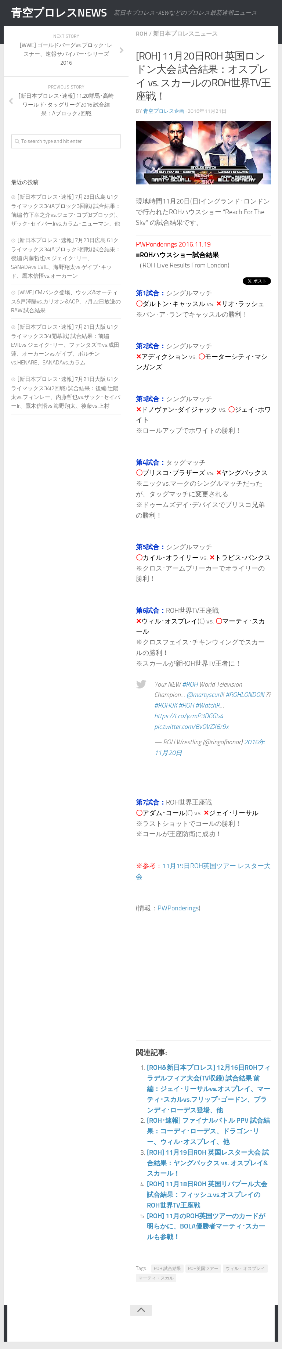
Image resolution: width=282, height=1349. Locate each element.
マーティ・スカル (156, 1278)
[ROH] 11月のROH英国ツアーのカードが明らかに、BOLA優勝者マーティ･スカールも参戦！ (206, 1226)
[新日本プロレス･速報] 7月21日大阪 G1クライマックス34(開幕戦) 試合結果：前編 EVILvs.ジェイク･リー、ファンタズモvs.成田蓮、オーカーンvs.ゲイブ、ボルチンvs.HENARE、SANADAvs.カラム (65, 345)
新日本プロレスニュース (185, 33)
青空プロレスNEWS (58, 12)
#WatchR (207, 705)
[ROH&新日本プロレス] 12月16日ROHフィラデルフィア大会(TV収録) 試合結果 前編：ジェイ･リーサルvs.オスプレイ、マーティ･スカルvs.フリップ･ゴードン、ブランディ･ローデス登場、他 (209, 1089)
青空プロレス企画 (163, 111)
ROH (142, 33)
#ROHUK (165, 705)
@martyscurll (205, 695)
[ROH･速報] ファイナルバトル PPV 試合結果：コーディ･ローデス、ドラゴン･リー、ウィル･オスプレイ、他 (208, 1131)
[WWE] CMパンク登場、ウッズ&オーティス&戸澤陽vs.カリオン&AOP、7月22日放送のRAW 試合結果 (66, 301)
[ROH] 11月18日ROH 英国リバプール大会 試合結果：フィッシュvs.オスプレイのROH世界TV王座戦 (207, 1194)
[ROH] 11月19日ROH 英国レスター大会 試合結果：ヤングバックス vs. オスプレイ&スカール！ (208, 1163)
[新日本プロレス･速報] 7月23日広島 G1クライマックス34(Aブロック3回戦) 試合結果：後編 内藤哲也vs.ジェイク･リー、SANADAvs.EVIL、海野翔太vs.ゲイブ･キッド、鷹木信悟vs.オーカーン (66, 258)
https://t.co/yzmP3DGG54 (188, 716)
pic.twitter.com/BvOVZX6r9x (191, 727)
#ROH (190, 684)
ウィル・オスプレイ (245, 1268)
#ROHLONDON (244, 695)
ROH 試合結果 (167, 1268)
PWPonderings (178, 908)
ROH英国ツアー (203, 1268)
